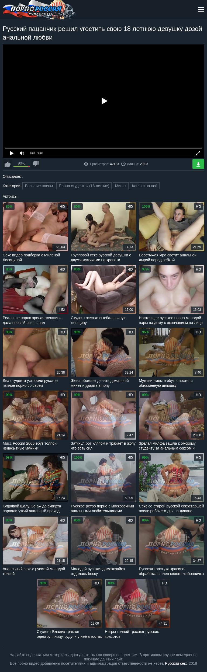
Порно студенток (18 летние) (84, 186)
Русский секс (176, 663)
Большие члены (39, 186)
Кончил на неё (144, 186)
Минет (120, 186)
